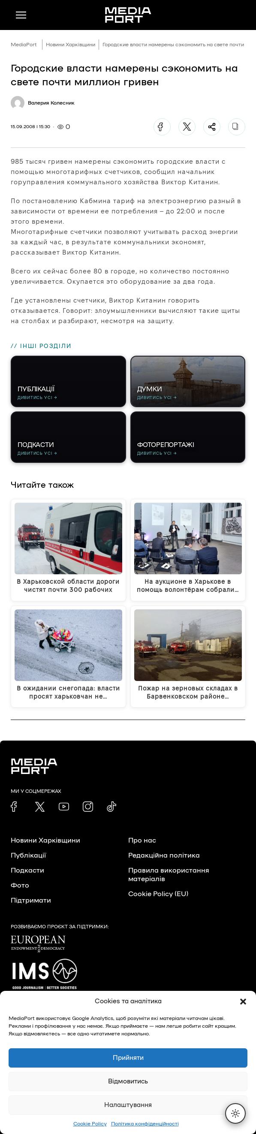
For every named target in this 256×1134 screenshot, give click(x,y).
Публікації (28, 855)
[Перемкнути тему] (235, 1113)
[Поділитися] (211, 126)
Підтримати (31, 900)
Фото (20, 885)
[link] (16, 806)
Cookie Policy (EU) (158, 894)
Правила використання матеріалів (168, 874)
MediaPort (24, 44)
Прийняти (128, 1058)
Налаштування (128, 1105)
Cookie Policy (90, 1123)
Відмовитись (128, 1081)
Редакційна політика (164, 855)
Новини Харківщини (70, 44)
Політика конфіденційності (145, 1123)
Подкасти (27, 870)
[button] (243, 1001)
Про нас (142, 840)
